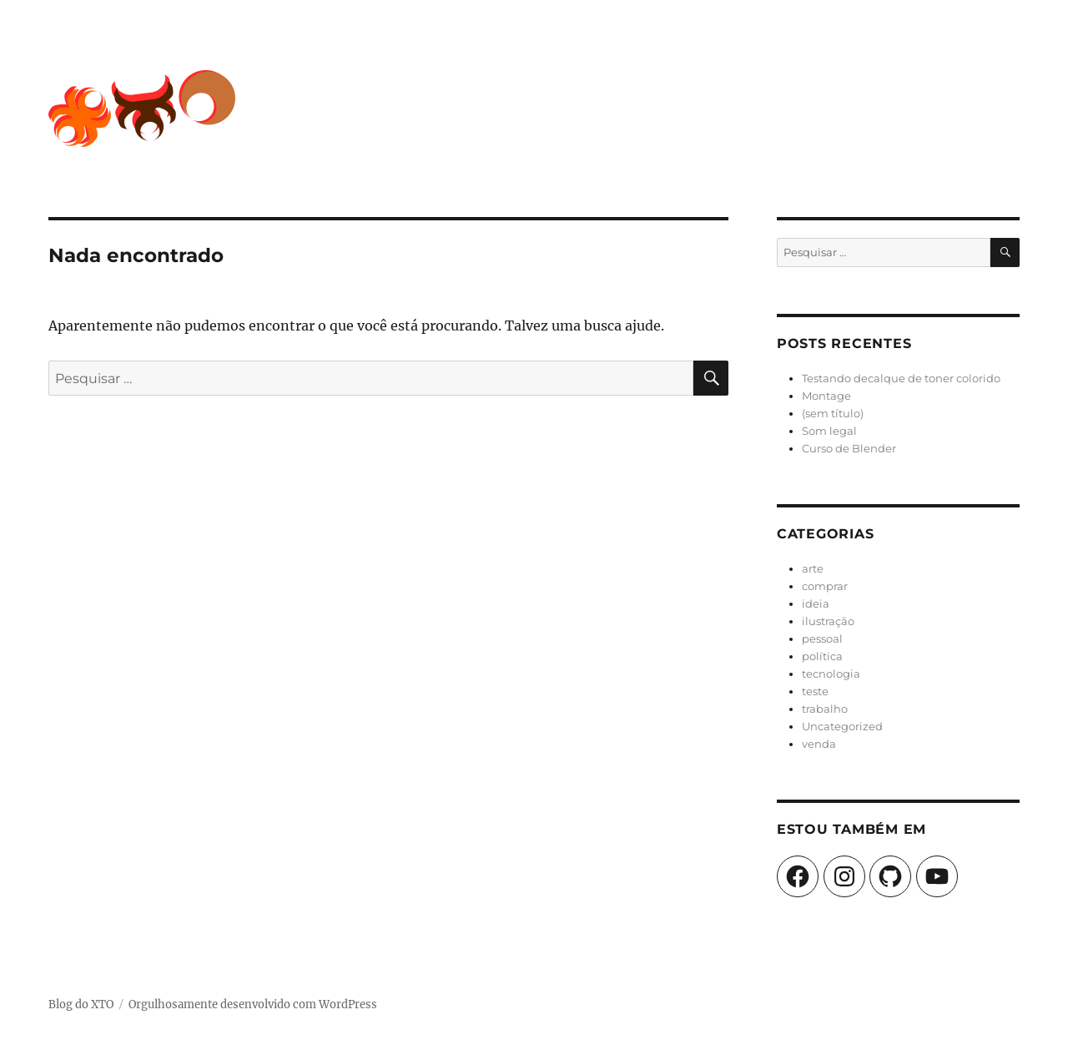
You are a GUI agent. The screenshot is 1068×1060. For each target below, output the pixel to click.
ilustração (828, 621)
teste (815, 691)
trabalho (825, 708)
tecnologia (831, 673)
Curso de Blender (849, 448)
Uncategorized (842, 726)
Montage (826, 395)
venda (819, 743)
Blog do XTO (80, 1004)
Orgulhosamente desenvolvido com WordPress (252, 1004)
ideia (815, 603)
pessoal (822, 638)
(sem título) (833, 413)
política (822, 656)
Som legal (829, 430)
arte (813, 568)
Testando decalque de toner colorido (901, 378)
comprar (825, 586)
